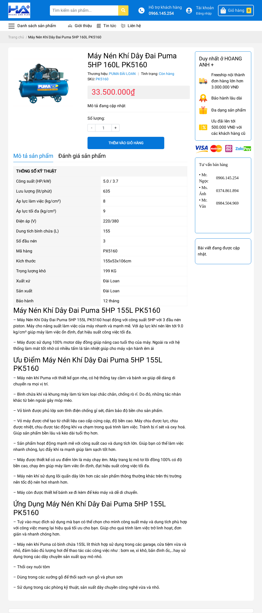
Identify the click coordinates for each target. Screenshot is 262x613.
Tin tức (109, 25)
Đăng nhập (204, 13)
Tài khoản (205, 7)
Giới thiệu (83, 25)
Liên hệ (134, 25)
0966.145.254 (161, 13)
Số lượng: (96, 118)
